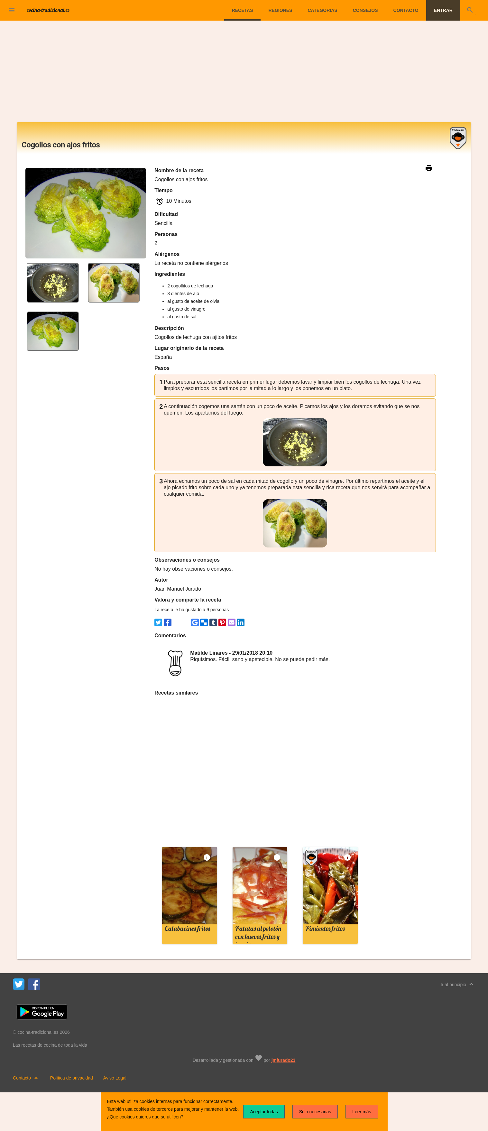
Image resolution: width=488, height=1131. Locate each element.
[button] (11, 10)
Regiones (280, 10)
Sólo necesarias (315, 1111)
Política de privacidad (71, 1077)
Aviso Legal (114, 1077)
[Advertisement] (244, 74)
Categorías (322, 10)
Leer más (361, 1111)
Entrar (443, 10)
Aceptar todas (264, 1111)
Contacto (406, 10)
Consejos (365, 10)
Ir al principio (458, 984)
